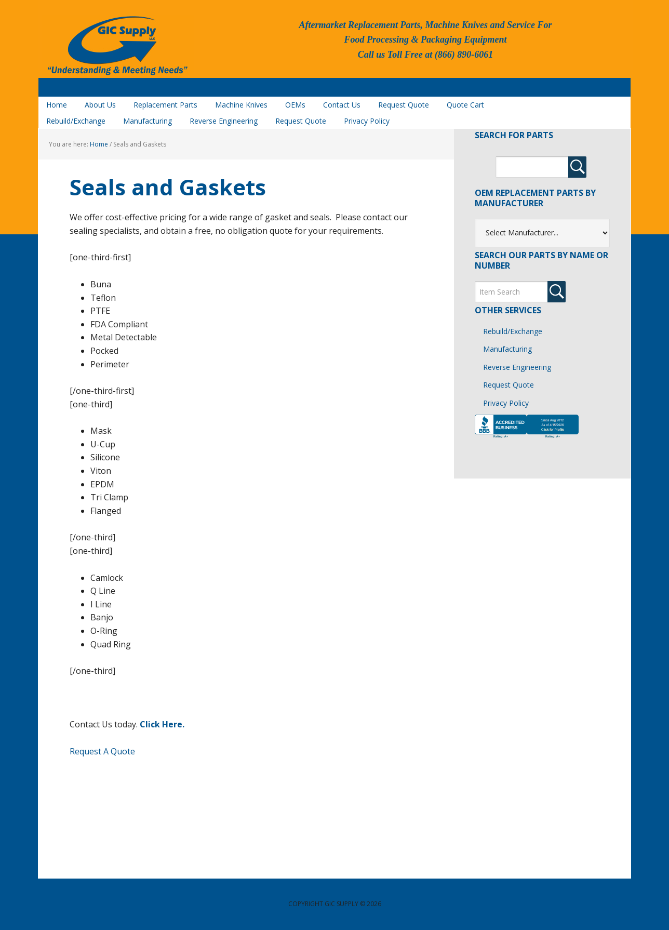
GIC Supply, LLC (116, 46)
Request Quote (508, 385)
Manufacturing (507, 349)
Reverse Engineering (517, 367)
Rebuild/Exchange (512, 331)
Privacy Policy (506, 403)
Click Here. (162, 724)
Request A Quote (102, 751)
